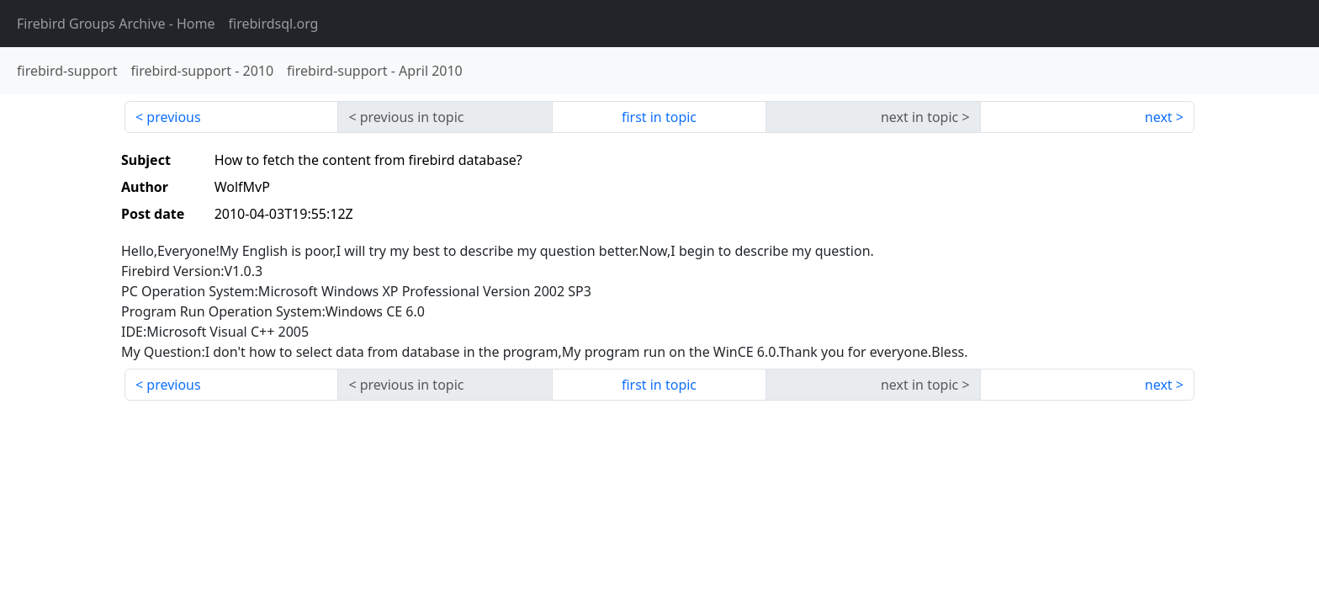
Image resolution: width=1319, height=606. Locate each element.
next (1159, 117)
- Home (116, 23)
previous (173, 117)
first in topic (659, 117)
